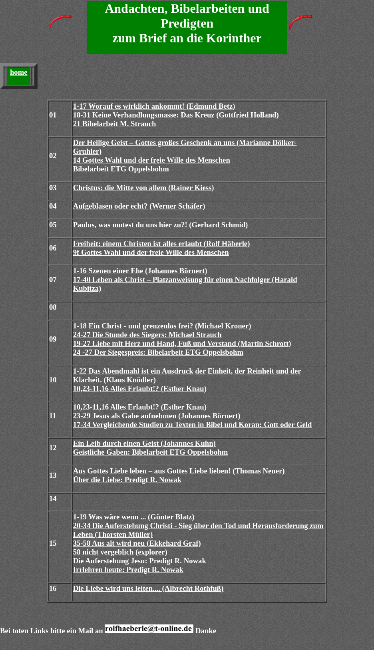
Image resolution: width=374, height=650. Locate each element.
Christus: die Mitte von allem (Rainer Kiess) (143, 187)
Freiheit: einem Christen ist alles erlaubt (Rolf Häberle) (161, 243)
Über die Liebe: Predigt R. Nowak (127, 479)
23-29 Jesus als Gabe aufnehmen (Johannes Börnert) (157, 415)
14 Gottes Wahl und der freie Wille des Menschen (151, 160)
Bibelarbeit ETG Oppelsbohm (121, 169)
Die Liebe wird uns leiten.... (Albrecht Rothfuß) (148, 588)
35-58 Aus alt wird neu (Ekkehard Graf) (137, 543)
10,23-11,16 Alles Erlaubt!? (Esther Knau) (140, 388)
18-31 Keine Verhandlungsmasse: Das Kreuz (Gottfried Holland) (176, 115)
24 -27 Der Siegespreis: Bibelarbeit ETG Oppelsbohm (158, 352)
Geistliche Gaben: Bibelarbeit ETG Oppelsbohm (150, 452)
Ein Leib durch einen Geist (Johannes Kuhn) (144, 443)
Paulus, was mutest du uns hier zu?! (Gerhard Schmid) (160, 225)
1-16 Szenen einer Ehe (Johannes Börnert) (140, 270)
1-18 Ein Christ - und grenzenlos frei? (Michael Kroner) (162, 326)
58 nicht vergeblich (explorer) (120, 552)
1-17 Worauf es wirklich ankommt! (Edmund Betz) (154, 106)
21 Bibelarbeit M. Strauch (114, 123)
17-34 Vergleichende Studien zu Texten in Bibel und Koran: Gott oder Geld (192, 424)
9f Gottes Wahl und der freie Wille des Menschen (151, 252)
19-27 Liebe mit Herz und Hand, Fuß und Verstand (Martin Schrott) (182, 343)
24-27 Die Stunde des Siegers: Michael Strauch (147, 334)
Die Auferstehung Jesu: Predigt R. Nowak (139, 561)
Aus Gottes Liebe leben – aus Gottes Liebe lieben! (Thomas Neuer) (179, 471)
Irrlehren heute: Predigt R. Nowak (128, 569)
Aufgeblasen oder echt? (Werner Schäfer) (139, 206)
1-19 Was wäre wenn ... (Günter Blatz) (134, 517)
